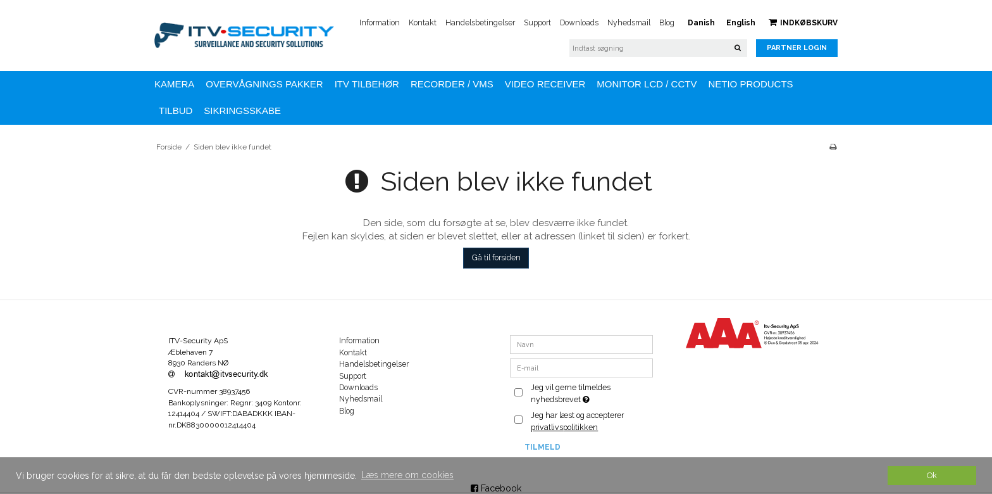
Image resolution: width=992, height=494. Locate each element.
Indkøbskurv (803, 22)
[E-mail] (582, 367)
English (740, 22)
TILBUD (175, 110)
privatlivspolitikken (564, 427)
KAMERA (174, 84)
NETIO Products (750, 84)
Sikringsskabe (242, 110)
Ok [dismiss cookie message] (932, 475)
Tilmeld (542, 447)
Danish (701, 22)
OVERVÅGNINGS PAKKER (264, 84)
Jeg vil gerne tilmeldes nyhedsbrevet (591, 392)
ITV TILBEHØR (367, 84)
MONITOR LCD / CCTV (647, 84)
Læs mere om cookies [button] (407, 475)
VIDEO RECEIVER (545, 84)
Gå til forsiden (496, 257)
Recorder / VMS (452, 84)
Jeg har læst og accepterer (577, 420)
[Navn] (582, 344)
